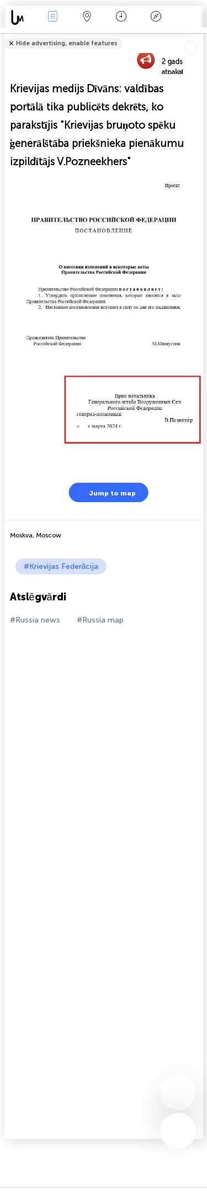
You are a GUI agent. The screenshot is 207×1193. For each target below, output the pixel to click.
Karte (87, 17)
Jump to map (105, 492)
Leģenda (155, 17)
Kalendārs (121, 17)
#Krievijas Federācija (61, 566)
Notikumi (52, 17)
